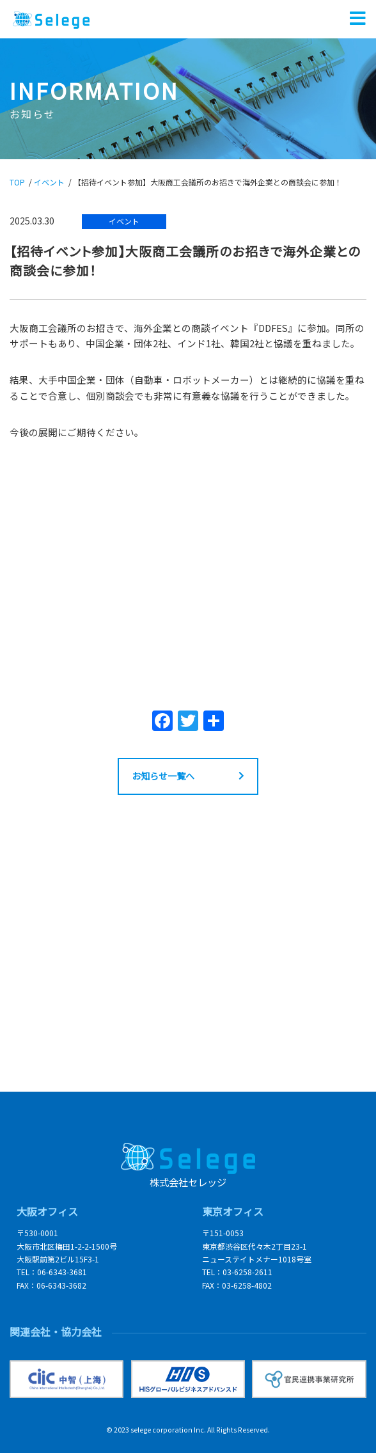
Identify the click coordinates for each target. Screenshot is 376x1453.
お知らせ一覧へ (163, 775)
